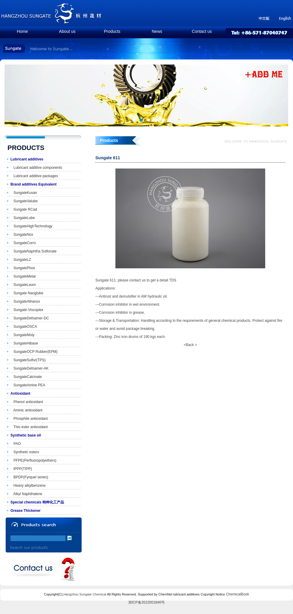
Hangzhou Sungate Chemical (84, 594)
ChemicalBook (237, 594)
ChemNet (165, 594)
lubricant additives (186, 594)
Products (112, 31)
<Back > (190, 345)
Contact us (202, 31)
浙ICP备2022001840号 (146, 602)
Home (22, 31)
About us (67, 31)
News (157, 31)
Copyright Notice (213, 594)
